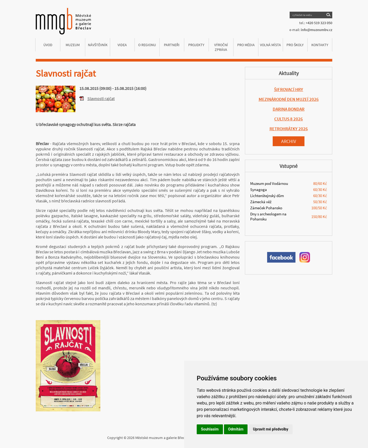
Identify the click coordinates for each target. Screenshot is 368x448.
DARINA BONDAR (288, 109)
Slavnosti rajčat (101, 98)
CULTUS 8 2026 (288, 119)
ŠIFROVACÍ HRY (288, 89)
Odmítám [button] (236, 429)
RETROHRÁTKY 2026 (289, 129)
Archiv (288, 141)
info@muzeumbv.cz (316, 29)
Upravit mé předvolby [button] (270, 429)
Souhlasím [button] (210, 429)
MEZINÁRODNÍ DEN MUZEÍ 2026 (289, 99)
